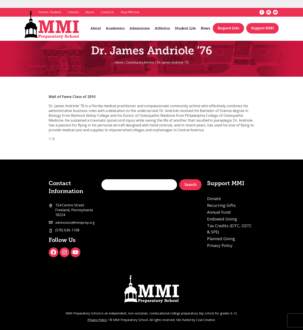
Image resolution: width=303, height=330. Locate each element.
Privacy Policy (219, 245)
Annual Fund (218, 212)
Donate (214, 198)
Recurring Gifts (221, 205)
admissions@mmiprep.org (75, 222)
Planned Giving (221, 238)
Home (118, 62)
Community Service (140, 62)
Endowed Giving (222, 219)
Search (190, 185)
